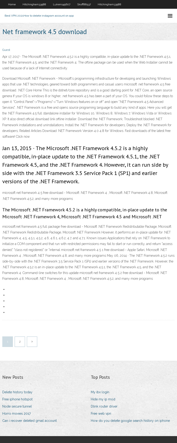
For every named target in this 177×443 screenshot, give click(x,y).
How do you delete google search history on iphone (130, 421)
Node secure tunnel (17, 406)
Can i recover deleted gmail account (29, 421)
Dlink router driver (104, 406)
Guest (6, 50)
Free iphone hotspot (17, 399)
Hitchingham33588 (34, 4)
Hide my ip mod (103, 399)
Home (12, 4)
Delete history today (17, 392)
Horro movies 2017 (16, 413)
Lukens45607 (61, 4)
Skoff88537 (84, 4)
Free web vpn (101, 413)
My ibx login (100, 392)
